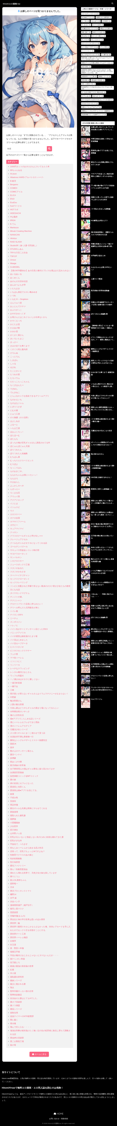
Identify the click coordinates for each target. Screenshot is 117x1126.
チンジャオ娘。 (17, 597)
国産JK (13, 744)
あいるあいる (16, 274)
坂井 (12, 747)
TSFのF (13, 256)
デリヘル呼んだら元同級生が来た (24, 608)
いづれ (13, 296)
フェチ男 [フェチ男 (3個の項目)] (105, 47)
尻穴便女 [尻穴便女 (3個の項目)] (86, 67)
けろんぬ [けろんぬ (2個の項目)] (86, 96)
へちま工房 (15, 428)
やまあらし (15, 482)
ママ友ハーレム (17, 658)
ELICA (13, 195)
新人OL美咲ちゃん (18, 880)
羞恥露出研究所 (17, 977)
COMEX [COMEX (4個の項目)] (107, 21)
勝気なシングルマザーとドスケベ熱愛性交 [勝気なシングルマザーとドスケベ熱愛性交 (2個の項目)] (97, 111)
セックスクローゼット (20, 579)
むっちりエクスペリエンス (21, 460)
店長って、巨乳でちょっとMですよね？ (27, 851)
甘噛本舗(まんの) (17, 916)
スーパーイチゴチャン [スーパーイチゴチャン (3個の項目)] (91, 43)
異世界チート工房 (18, 934)
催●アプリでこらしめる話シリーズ (25, 719)
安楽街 (13, 801)
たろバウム (15, 378)
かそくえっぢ (16, 321)
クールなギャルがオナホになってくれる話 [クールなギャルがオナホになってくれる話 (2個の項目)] (97, 100)
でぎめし (14, 389)
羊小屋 (13, 973)
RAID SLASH (16, 242)
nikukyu (13, 238)
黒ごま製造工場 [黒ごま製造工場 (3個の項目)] (88, 84)
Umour (13, 260)
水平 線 (13, 898)
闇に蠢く (14, 1020)
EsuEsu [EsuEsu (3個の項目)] (86, 36)
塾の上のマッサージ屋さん (21, 751)
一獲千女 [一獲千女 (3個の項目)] (106, 55)
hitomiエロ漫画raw (13, 3)
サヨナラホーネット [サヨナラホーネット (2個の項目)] (90, 103)
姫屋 (12, 794)
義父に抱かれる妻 (18, 984)
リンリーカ (15, 665)
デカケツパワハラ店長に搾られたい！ (26, 604)
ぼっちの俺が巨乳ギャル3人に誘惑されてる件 (30, 443)
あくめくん (15, 278)
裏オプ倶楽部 (16, 1002)
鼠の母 (13, 1045)
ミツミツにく (16, 661)
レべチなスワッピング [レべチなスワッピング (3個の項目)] (91, 55)
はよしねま (15, 421)
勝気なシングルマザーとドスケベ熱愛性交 (28, 740)
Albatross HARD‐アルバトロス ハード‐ (27, 177)
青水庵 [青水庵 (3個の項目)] (85, 80)
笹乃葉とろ (15, 962)
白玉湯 (13, 945)
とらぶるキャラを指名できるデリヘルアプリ (29, 396)
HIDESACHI (15, 213)
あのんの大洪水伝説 (19, 281)
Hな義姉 (13, 217)
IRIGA (13, 220)
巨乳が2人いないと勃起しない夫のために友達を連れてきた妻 (37, 837)
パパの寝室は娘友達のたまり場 (23, 636)
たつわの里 (15, 374)
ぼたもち (14, 439)
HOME (58, 1113)
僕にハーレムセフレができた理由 (24, 722)
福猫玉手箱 (15, 952)
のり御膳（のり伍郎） (20, 417)
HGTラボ (14, 210)
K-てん (13, 224)
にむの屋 (14, 410)
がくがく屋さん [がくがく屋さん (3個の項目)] (99, 36)
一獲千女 (14, 686)
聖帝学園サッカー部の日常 (21, 991)
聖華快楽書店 (16, 995)
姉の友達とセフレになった (21, 783)
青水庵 (13, 1023)
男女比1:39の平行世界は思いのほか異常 (27, 919)
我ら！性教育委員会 (19, 869)
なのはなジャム (17, 403)
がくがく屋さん (17, 335)
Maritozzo (14, 227)
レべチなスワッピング (20, 668)
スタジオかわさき (18, 572)
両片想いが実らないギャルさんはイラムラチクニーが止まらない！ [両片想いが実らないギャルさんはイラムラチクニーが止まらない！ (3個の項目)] (97, 58)
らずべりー (15, 489)
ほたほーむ (15, 435)
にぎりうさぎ (16, 407)
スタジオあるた (17, 568)
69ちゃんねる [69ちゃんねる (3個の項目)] (99, 32)
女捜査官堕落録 (17, 772)
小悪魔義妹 (15, 823)
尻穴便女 (14, 830)
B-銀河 (13, 181)
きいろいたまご (17, 339)
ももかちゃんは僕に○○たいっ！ (24, 475)
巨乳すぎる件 (16, 841)
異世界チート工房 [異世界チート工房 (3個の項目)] (89, 76)
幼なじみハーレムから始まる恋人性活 (26, 848)
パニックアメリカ (18, 633)
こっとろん (15, 357)
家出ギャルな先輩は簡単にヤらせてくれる (28, 808)
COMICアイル (16, 192)
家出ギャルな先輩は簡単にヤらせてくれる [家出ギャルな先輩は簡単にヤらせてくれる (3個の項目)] (97, 63)
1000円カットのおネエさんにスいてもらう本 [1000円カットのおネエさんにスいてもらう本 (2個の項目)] (97, 87)
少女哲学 (14, 826)
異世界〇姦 (15, 923)
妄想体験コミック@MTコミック (24, 776)
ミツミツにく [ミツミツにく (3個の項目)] (88, 51)
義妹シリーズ (16, 980)
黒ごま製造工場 (17, 1041)
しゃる (13, 364)
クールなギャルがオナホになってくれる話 (28, 543)
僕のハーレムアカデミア (21, 726)
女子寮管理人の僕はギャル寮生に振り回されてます (32, 769)
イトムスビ (15, 507)
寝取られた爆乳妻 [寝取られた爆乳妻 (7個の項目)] (104, 17)
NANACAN (15, 235)
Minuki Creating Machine (21, 231)
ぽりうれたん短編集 (19, 453)
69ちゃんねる (16, 170)
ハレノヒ (14, 625)
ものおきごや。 (17, 471)
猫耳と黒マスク (17, 909)
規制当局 (14, 1013)
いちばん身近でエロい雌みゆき (23, 292)
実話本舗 (14, 805)
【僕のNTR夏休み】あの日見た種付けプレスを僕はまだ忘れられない (40, 271)
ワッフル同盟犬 (17, 676)
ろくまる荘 (15, 493)
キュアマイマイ (17, 529)
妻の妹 (13, 780)
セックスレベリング (19, 582)
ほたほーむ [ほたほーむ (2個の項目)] (98, 96)
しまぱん (14, 360)
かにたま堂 (15, 324)
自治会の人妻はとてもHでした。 (24, 998)
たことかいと (16, 371)
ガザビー (14, 525)
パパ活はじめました (19, 640)
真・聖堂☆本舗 (17, 948)
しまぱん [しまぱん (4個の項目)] (86, 25)
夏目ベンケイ (16, 754)
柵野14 (13, 894)
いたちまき (15, 288)
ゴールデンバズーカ (19, 547)
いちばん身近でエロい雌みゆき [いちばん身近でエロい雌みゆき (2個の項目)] (94, 92)
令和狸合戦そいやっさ (20, 711)
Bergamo (14, 184)
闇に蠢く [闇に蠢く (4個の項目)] (86, 32)
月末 (12, 887)
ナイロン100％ (16, 615)
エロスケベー (16, 514)
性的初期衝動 (16, 859)
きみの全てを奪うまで (20, 346)
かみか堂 (14, 331)
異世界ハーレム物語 (19, 937)
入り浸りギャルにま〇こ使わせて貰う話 (27, 733)
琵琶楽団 (14, 912)
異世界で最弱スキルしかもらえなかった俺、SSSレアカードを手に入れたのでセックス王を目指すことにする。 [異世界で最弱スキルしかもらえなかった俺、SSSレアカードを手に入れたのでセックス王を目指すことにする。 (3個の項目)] (97, 71)
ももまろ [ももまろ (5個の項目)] (96, 21)
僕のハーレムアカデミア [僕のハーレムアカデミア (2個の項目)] (91, 107)
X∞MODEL (15, 267)
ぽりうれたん (16, 450)
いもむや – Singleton (19, 299)
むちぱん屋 (15, 457)
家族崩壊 (14, 812)
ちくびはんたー (17, 385)
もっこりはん (16, 468)
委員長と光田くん (18, 787)
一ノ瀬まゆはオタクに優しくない (24, 679)
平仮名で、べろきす (19, 844)
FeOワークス (16, 206)
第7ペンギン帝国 (17, 959)
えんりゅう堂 (16, 303)
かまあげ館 (15, 328)
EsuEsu (13, 202)
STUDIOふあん (16, 249)
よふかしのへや (17, 486)
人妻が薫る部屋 (17, 704)
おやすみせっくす (18, 314)
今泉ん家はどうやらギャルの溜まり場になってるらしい (34, 708)
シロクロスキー (17, 561)
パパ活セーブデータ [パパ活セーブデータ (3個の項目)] (90, 47)
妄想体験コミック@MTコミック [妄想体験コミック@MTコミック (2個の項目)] (94, 114)
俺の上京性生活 (17, 715)
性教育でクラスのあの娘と (21, 855)
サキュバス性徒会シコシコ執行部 (24, 550)
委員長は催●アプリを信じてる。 (24, 790)
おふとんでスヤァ (18, 306)
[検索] (49, 148)
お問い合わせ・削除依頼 (58, 1119)
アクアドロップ (17, 500)
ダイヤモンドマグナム (20, 593)
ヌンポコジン (16, 622)
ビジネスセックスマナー (21, 651)
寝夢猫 (13, 819)
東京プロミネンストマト (21, 891)
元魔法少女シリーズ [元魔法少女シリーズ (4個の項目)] (90, 28)
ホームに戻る (39, 1054)
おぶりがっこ (16, 310)
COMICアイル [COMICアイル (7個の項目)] (88, 17)
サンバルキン (16, 557)
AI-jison (13, 174)
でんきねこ (15, 392)
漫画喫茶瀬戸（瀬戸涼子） (21, 905)
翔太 (12, 987)
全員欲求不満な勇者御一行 (21, 737)
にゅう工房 (15, 414)
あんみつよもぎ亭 (18, 285)
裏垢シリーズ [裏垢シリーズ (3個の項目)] (105, 76)
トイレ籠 (14, 611)
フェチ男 (14, 654)
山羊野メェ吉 (16, 833)
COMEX (13, 188)
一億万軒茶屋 (16, 683)
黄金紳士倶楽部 (17, 1038)
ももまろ (14, 478)
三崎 (12, 690)
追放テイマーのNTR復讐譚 (22, 1016)
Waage (13, 263)
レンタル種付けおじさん (21, 672)
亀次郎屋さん (16, 701)
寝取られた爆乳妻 (18, 815)
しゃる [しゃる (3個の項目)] (85, 40)
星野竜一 (14, 884)
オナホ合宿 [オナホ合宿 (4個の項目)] (98, 25)
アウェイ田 (15, 496)
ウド (12, 511)
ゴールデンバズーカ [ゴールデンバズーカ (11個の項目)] (90, 14)
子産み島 (14, 798)
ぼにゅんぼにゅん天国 (20, 446)
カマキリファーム (18, 521)
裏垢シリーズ (16, 1009)
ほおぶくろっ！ (17, 432)
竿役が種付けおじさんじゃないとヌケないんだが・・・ (34, 955)
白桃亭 (13, 941)
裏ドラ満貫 (15, 1005)
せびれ (13, 367)
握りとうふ (15, 876)
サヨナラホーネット (19, 554)
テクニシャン (16, 600)
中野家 (13, 697)
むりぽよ (14, 464)
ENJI (12, 199)
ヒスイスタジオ (17, 647)
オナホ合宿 (15, 518)
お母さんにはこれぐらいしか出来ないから (28, 317)
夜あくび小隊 (16, 762)
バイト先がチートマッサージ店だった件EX (29, 629)
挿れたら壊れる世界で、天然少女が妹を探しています (33, 873)
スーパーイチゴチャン (20, 575)
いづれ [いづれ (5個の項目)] (85, 21)
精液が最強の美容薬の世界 (21, 966)
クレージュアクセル (19, 539)
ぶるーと (14, 425)
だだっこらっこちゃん (20, 382)
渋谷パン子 (15, 902)
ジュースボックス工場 (20, 565)
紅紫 (12, 970)
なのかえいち (16, 400)
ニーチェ (14, 618)
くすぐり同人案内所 (19, 349)
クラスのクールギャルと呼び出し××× (26, 536)
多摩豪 (13, 758)
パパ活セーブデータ (19, 643)
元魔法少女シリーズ (19, 729)
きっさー (14, 342)
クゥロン (14, 532)
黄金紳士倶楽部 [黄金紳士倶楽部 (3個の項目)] (98, 80)
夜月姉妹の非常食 (18, 765)
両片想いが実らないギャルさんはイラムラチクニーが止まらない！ (39, 694)
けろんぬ (14, 353)
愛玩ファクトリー (18, 866)
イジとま (14, 504)
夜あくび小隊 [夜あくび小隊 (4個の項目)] (106, 28)
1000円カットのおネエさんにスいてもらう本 (29, 166)
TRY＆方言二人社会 (19, 253)
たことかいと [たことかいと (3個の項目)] (97, 40)
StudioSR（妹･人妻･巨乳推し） (24, 245)
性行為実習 (15, 862)
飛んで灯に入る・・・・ (21, 1027)
